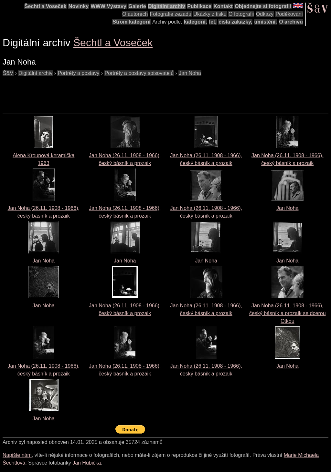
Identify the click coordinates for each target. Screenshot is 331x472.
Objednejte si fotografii (263, 6)
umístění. (265, 22)
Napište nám (17, 455)
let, (213, 22)
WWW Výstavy (108, 6)
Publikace (199, 6)
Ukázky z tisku (209, 14)
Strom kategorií (131, 22)
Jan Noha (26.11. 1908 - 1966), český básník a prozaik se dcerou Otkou (287, 313)
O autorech (135, 14)
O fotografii (241, 14)
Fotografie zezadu (170, 14)
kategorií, (195, 22)
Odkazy (264, 14)
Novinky (79, 6)
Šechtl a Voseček (46, 6)
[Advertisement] (120, 91)
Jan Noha (287, 208)
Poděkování (289, 14)
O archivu (291, 22)
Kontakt (223, 6)
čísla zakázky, (235, 22)
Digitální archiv (166, 6)
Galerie (137, 6)
